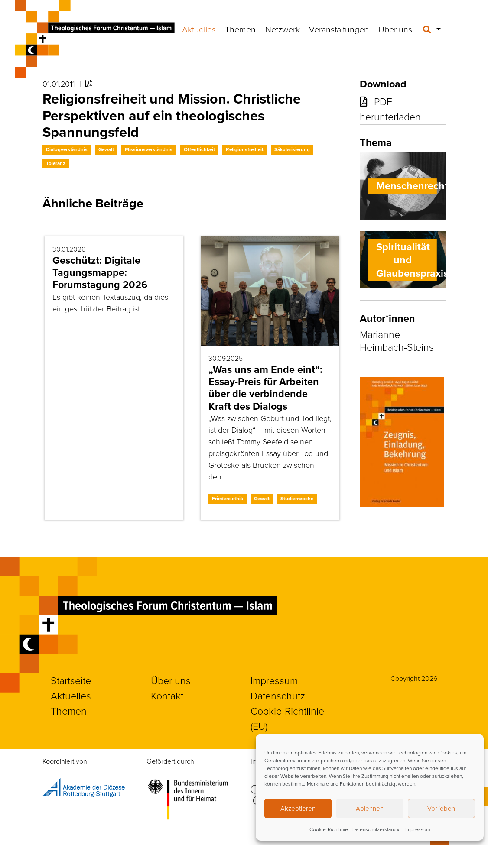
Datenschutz (278, 696)
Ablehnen (370, 808)
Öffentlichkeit (199, 149)
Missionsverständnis (148, 149)
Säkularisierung (292, 149)
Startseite (71, 680)
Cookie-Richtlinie (328, 829)
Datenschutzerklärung (376, 829)
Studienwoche (296, 498)
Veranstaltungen (339, 29)
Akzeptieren (298, 808)
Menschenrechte (415, 185)
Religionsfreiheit (245, 149)
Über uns (395, 29)
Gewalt (106, 149)
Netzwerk (282, 29)
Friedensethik (227, 498)
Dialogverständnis (67, 149)
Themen (240, 29)
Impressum (417, 829)
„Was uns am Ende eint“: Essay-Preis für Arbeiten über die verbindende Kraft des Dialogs (265, 387)
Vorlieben (441, 808)
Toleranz (55, 163)
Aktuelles (199, 29)
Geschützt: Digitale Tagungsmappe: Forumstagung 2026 (99, 272)
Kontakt (167, 696)
